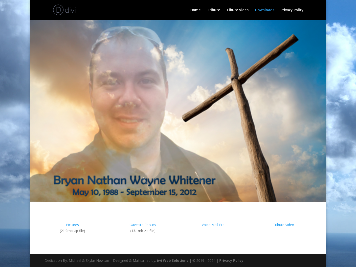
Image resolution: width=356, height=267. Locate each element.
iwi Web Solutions (172, 260)
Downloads (264, 10)
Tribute (213, 10)
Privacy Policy (292, 10)
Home (195, 10)
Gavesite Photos (143, 224)
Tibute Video (237, 10)
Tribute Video (283, 224)
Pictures (72, 224)
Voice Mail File (213, 224)
